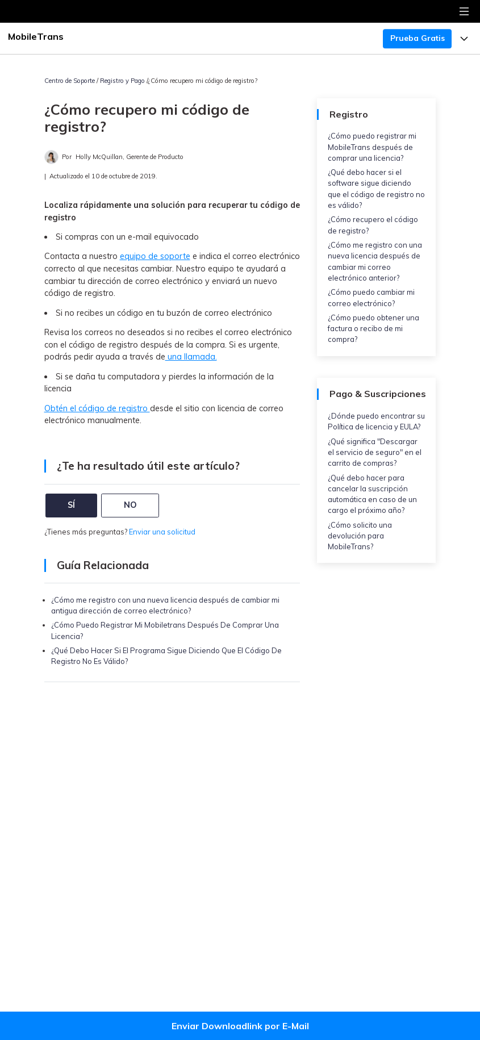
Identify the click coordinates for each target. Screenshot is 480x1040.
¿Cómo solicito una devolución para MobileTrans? (360, 535)
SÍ (71, 505)
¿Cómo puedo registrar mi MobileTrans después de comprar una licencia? (372, 146)
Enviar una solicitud (162, 531)
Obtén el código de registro (97, 408)
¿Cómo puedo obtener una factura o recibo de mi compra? (373, 328)
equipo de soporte (155, 256)
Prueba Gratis (417, 38)
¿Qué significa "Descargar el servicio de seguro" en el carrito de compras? (374, 452)
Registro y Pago (122, 81)
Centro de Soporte (69, 81)
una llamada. (191, 357)
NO (130, 505)
